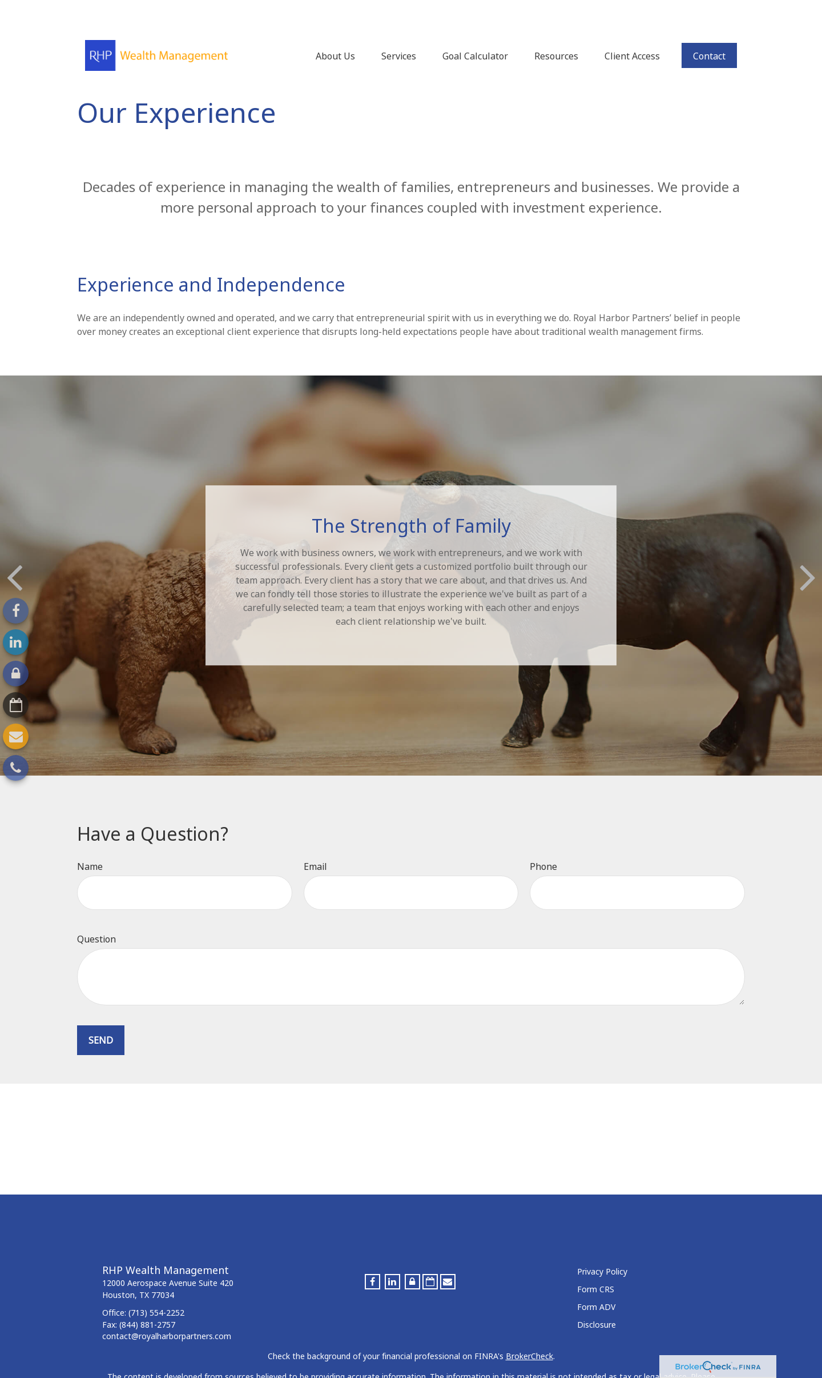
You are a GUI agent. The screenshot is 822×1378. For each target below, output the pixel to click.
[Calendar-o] (16, 705)
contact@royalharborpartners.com (166, 1313)
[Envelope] (16, 736)
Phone (543, 843)
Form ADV (596, 1284)
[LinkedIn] (16, 642)
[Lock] (16, 673)
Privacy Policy (602, 1248)
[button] (335, 26)
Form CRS (595, 1266)
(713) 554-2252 (156, 1289)
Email (315, 843)
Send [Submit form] (100, 1017)
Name (90, 843)
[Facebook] (16, 611)
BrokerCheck (529, 1333)
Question (96, 916)
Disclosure (596, 1301)
